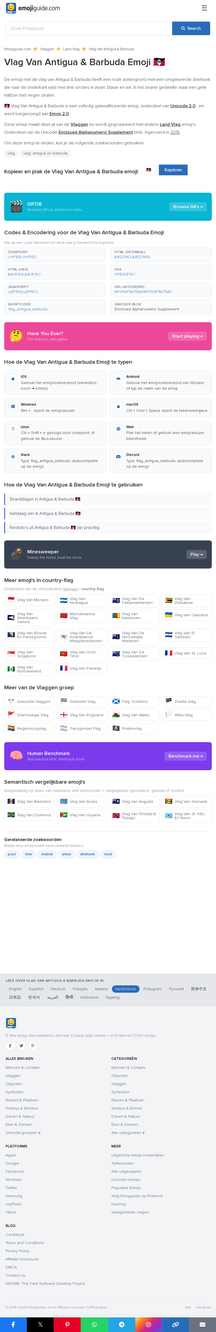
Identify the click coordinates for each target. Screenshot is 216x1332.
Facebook (15, 1171)
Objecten (14, 1083)
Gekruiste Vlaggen (28, 701)
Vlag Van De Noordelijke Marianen (128, 637)
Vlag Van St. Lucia (185, 653)
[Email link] (202, 1324)
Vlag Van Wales (131, 715)
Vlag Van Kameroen (126, 616)
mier (28, 854)
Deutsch (58, 989)
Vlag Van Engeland (82, 715)
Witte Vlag (179, 715)
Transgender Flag (80, 728)
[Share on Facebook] (13, 1324)
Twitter (11, 1187)
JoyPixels (14, 1204)
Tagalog (112, 997)
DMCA (11, 1267)
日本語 (15, 997)
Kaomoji (118, 1204)
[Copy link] (175, 1324)
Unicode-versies (125, 1179)
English (15, 989)
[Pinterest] (32, 1045)
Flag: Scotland (129, 701)
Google (12, 1163)
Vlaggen (47, 49)
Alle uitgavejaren (126, 1171)
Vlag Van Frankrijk (80, 668)
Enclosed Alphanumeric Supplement (146, 309)
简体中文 (199, 989)
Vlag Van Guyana (80, 815)
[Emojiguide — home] (33, 8)
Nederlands (125, 989)
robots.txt (203, 1307)
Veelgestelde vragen (130, 1212)
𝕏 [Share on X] (40, 1324)
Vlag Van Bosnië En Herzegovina (27, 635)
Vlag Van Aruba (78, 801)
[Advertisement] (108, 929)
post (12, 854)
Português (152, 989)
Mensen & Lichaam (23, 1067)
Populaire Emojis (126, 1187)
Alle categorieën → (128, 1132)
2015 (175, 132)
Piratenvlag (127, 728)
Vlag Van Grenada (186, 801)
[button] (54, 254)
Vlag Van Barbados (29, 801)
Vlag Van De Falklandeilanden (132, 600)
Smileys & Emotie (126, 1108)
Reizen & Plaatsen (22, 1100)
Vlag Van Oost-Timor (78, 654)
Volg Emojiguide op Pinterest (137, 1196)
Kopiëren (173, 169)
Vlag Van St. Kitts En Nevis (184, 816)
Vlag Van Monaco (28, 600)
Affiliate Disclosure (22, 1259)
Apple (11, 1155)
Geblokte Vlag (77, 701)
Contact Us (15, 1275)
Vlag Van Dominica (29, 815)
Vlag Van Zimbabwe (179, 600)
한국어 (34, 997)
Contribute (15, 1234)
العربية (52, 997)
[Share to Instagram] (148, 1324)
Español (36, 989)
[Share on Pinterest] (67, 1324)
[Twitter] (21, 1045)
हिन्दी (69, 997)
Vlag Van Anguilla (132, 801)
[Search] (191, 28)
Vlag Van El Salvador (180, 635)
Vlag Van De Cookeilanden (130, 654)
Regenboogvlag (26, 728)
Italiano (101, 989)
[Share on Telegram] (121, 1324)
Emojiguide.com (17, 49)
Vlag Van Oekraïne (186, 615)
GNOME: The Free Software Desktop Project (45, 1283)
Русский (176, 989)
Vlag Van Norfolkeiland (24, 669)
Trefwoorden (122, 1163)
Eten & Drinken (19, 1124)
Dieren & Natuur (20, 1116)
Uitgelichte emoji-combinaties (137, 1155)
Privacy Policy (18, 1251)
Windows (14, 1179)
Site (188, 1307)
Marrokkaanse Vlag (77, 616)
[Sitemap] (204, 8)
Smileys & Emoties (22, 1108)
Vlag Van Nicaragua (74, 600)
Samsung (14, 1196)
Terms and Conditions (25, 1242)
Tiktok (11, 1212)
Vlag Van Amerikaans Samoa (22, 618)
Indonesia (89, 997)
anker (66, 854)
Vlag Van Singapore (21, 654)
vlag (11, 153)
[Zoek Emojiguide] (89, 28)
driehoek (87, 854)
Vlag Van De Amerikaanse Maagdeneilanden (81, 637)
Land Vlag (71, 49)
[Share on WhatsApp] (94, 1324)
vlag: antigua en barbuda (45, 153)
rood (108, 854)
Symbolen (15, 1092)
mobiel (47, 854)
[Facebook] (10, 1045)
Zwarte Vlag (180, 701)
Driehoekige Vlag (27, 715)
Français (80, 989)
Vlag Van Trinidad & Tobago (134, 816)
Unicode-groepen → (23, 1132)
